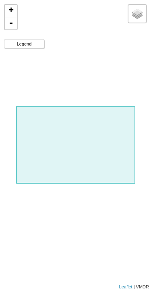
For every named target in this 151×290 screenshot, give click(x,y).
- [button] (11, 23)
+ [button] (11, 11)
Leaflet (125, 286)
